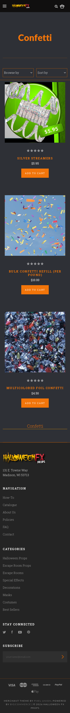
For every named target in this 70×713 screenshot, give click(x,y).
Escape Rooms (13, 573)
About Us (9, 512)
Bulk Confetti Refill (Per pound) (35, 273)
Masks (7, 595)
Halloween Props (15, 558)
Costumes (10, 602)
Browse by (18, 73)
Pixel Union (42, 700)
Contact (8, 534)
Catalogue (10, 505)
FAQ (5, 527)
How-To (8, 497)
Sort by (52, 73)
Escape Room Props (17, 565)
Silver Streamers (35, 158)
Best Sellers (11, 609)
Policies (8, 519)
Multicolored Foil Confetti (35, 388)
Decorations (11, 587)
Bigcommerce (20, 704)
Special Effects (13, 580)
